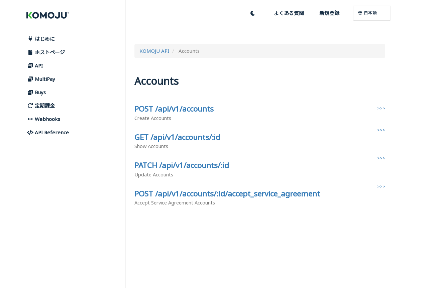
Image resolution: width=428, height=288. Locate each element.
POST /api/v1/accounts (174, 109)
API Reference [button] (48, 132)
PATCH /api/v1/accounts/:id (181, 165)
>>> (381, 108)
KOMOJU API (154, 50)
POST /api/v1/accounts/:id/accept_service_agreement (227, 193)
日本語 (367, 13)
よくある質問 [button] (289, 13)
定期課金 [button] (41, 105)
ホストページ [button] (46, 52)
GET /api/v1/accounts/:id (177, 137)
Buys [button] (36, 92)
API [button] (35, 65)
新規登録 (329, 13)
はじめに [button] (41, 38)
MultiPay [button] (41, 79)
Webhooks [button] (43, 119)
